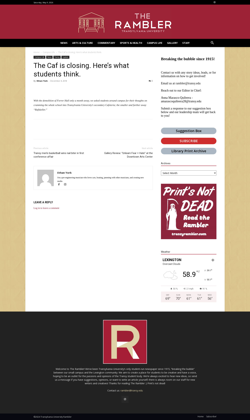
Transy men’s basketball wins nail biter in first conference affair (59, 155)
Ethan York (42, 81)
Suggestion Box (189, 130)
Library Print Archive (188, 151)
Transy (57, 57)
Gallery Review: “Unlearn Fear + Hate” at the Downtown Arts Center (128, 155)
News (49, 57)
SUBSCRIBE (189, 141)
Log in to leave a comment (46, 208)
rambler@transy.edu (188, 83)
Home (37, 52)
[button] (212, 43)
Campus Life (49, 52)
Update (65, 57)
